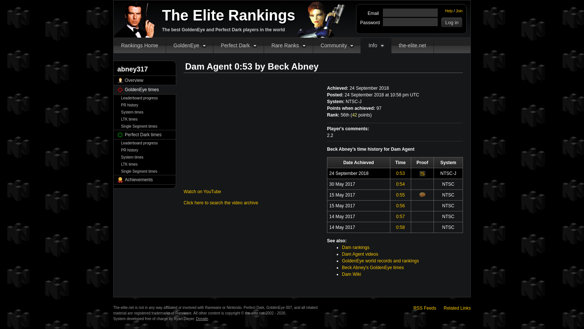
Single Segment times (139, 126)
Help (449, 11)
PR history (129, 105)
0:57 (400, 216)
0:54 (400, 184)
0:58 (400, 227)
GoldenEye (186, 45)
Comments (422, 195)
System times (132, 112)
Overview (134, 80)
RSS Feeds (424, 308)
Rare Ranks (285, 45)
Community (334, 45)
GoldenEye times (142, 89)
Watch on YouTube (202, 191)
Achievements (139, 179)
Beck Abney (293, 66)
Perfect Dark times (143, 134)
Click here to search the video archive (221, 202)
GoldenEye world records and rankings (380, 260)
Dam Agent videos (360, 254)
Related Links (457, 308)
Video (422, 174)
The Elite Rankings (228, 15)
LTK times (129, 119)
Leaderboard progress (139, 98)
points (361, 115)
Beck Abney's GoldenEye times (373, 267)
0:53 (400, 173)
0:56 (400, 205)
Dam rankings (355, 247)
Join (459, 11)
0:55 (400, 195)
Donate (202, 319)
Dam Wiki (351, 274)
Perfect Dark (235, 45)
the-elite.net (412, 45)
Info (372, 45)
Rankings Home (139, 45)
